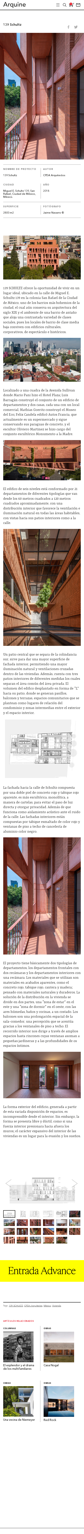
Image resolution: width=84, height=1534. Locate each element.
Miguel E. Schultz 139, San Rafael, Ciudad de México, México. (19, 194)
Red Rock (50, 1420)
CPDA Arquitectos (54, 175)
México (47, 1305)
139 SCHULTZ (16, 1305)
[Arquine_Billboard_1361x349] (42, 1281)
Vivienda (56, 1305)
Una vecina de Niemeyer (19, 1420)
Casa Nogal (51, 1365)
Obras (47, 1329)
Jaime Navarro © (53, 213)
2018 (46, 191)
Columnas (9, 1329)
